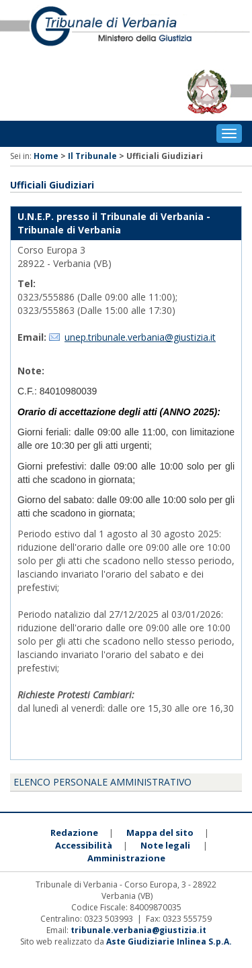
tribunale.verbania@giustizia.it (138, 930)
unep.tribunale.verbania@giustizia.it (140, 337)
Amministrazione (126, 858)
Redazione (74, 832)
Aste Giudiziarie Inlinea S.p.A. (169, 941)
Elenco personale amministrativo (102, 781)
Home (46, 156)
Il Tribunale (92, 156)
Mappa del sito (160, 832)
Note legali (165, 845)
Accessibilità (83, 845)
